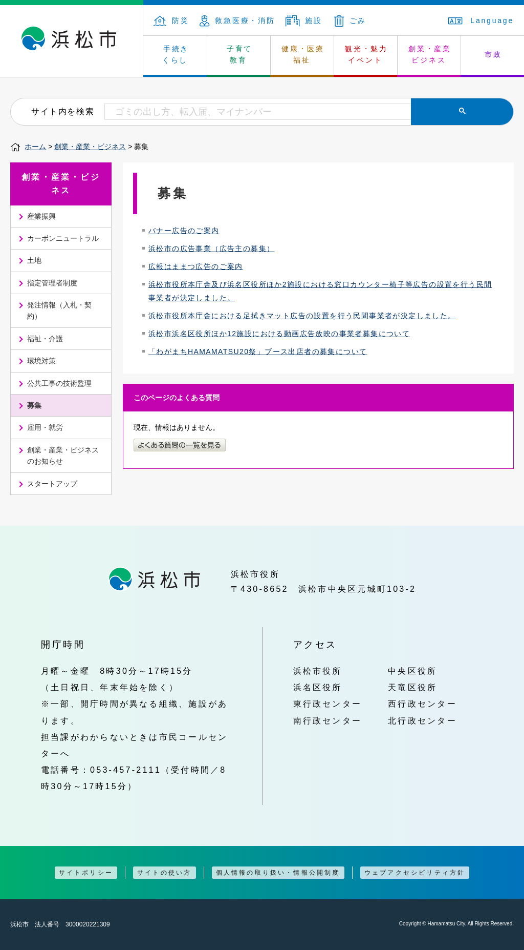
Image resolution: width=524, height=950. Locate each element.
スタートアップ (52, 484)
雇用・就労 (45, 427)
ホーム (35, 146)
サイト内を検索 (62, 111)
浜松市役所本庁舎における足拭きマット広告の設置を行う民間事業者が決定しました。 (302, 316)
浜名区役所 (317, 687)
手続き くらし (175, 54)
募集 (34, 405)
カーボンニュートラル (63, 238)
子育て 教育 (239, 54)
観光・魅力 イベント (366, 54)
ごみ (350, 20)
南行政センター (327, 720)
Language (481, 20)
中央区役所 (412, 670)
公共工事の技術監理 (59, 383)
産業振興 (41, 216)
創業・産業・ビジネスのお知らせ (63, 455)
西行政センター (422, 703)
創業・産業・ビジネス (90, 146)
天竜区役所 (412, 687)
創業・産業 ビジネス (429, 54)
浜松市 (71, 41)
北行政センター (422, 720)
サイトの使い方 (164, 872)
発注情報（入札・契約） (59, 310)
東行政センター (327, 703)
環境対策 (41, 361)
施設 (304, 20)
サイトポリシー (86, 872)
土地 (34, 260)
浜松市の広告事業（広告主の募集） (211, 248)
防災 (171, 20)
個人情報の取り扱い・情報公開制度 (278, 872)
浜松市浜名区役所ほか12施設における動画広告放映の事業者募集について (279, 333)
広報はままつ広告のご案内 (195, 266)
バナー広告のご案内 (184, 230)
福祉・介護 (45, 339)
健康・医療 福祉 (302, 54)
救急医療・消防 (237, 20)
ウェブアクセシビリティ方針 (415, 872)
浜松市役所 (317, 670)
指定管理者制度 (52, 283)
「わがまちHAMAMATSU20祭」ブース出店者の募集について (257, 351)
